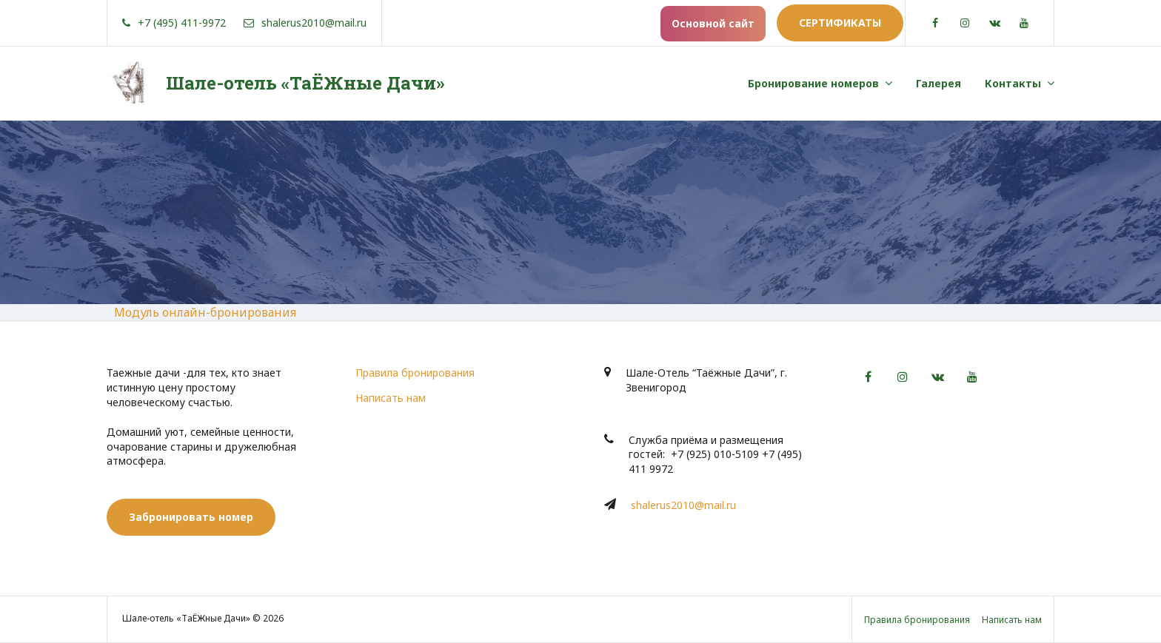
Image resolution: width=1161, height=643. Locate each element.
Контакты (1013, 83)
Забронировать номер (191, 517)
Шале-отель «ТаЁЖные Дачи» (305, 83)
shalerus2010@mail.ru (683, 505)
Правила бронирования (415, 373)
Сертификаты (840, 23)
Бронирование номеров (813, 83)
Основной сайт (713, 23)
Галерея (938, 83)
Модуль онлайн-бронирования (205, 312)
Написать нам (390, 398)
